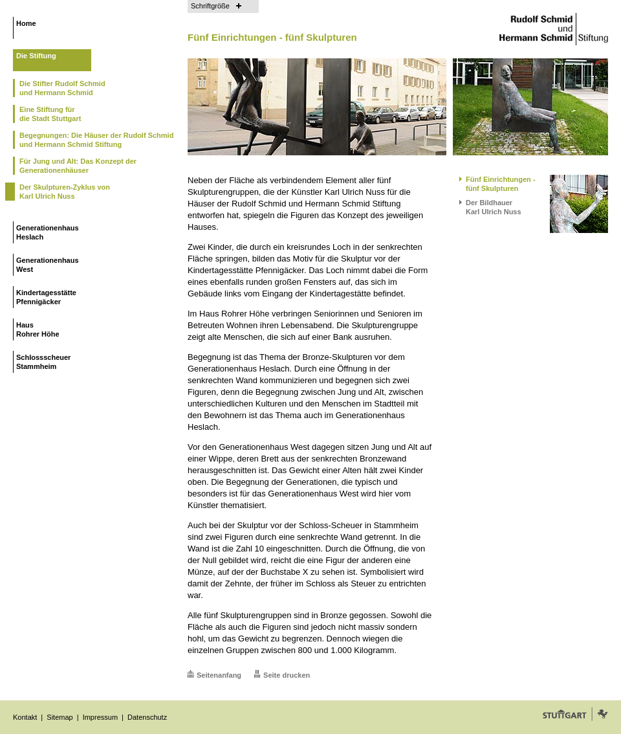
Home (26, 23)
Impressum (100, 717)
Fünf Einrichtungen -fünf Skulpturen (501, 183)
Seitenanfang (219, 675)
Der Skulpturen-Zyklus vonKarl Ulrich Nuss (64, 191)
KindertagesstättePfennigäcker (46, 297)
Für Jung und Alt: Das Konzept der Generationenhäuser (77, 165)
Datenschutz (147, 717)
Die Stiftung (36, 56)
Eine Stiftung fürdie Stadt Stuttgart (50, 114)
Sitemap (59, 717)
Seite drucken (286, 675)
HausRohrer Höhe (38, 329)
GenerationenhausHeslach (47, 232)
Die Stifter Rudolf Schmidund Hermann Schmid (62, 88)
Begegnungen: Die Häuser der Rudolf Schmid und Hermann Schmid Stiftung (96, 139)
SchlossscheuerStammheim (43, 361)
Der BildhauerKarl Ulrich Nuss (493, 207)
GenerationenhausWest (47, 264)
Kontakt (25, 717)
